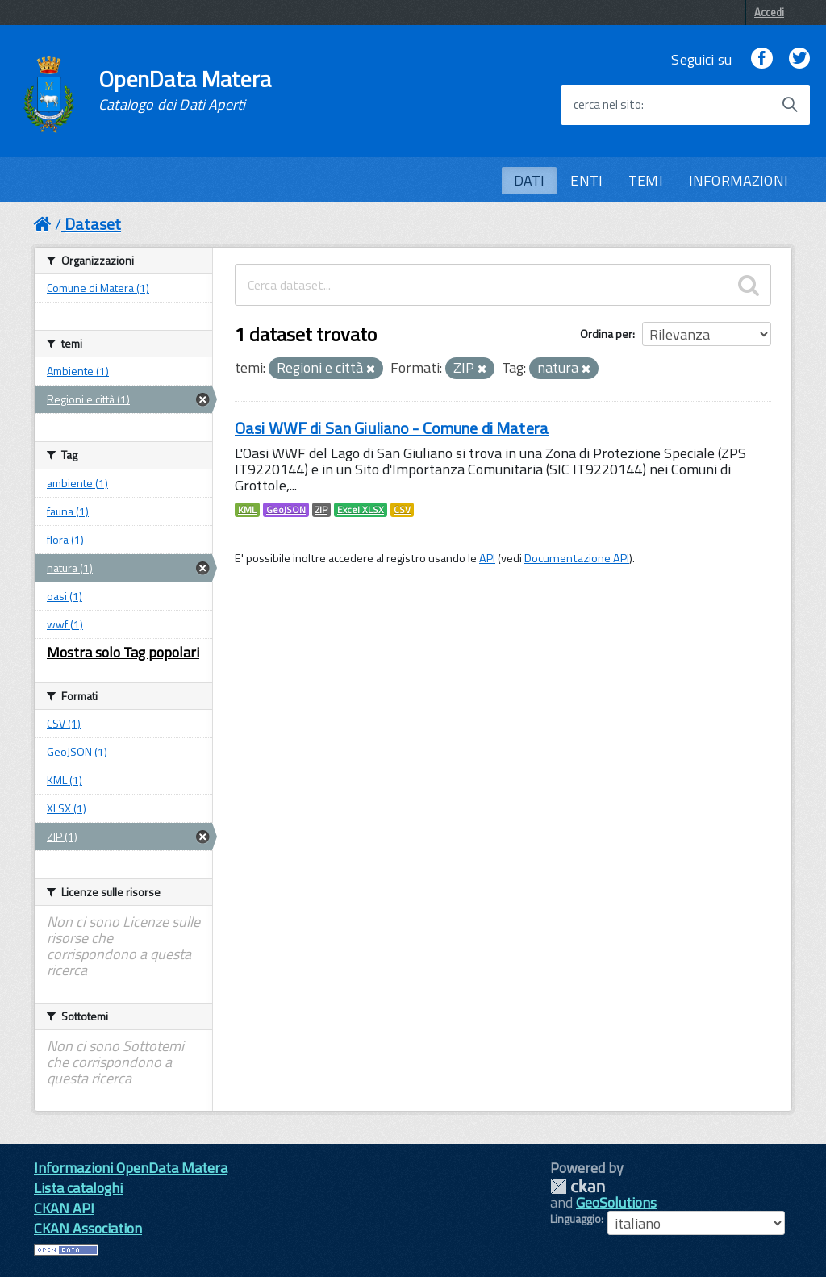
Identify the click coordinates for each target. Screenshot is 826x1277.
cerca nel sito (607, 105)
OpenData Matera (184, 90)
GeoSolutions (616, 1202)
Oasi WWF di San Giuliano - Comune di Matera (392, 427)
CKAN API (64, 1208)
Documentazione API (576, 558)
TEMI (645, 180)
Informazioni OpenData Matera (130, 1168)
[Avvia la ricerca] (790, 105)
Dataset (93, 223)
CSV (402, 510)
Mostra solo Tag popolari (123, 652)
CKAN (577, 1186)
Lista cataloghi (78, 1188)
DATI (529, 180)
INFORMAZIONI (738, 180)
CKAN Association (88, 1228)
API (487, 558)
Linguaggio (575, 1219)
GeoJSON (286, 510)
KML (247, 510)
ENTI (586, 180)
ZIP (321, 510)
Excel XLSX (360, 510)
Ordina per (606, 333)
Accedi (769, 12)
